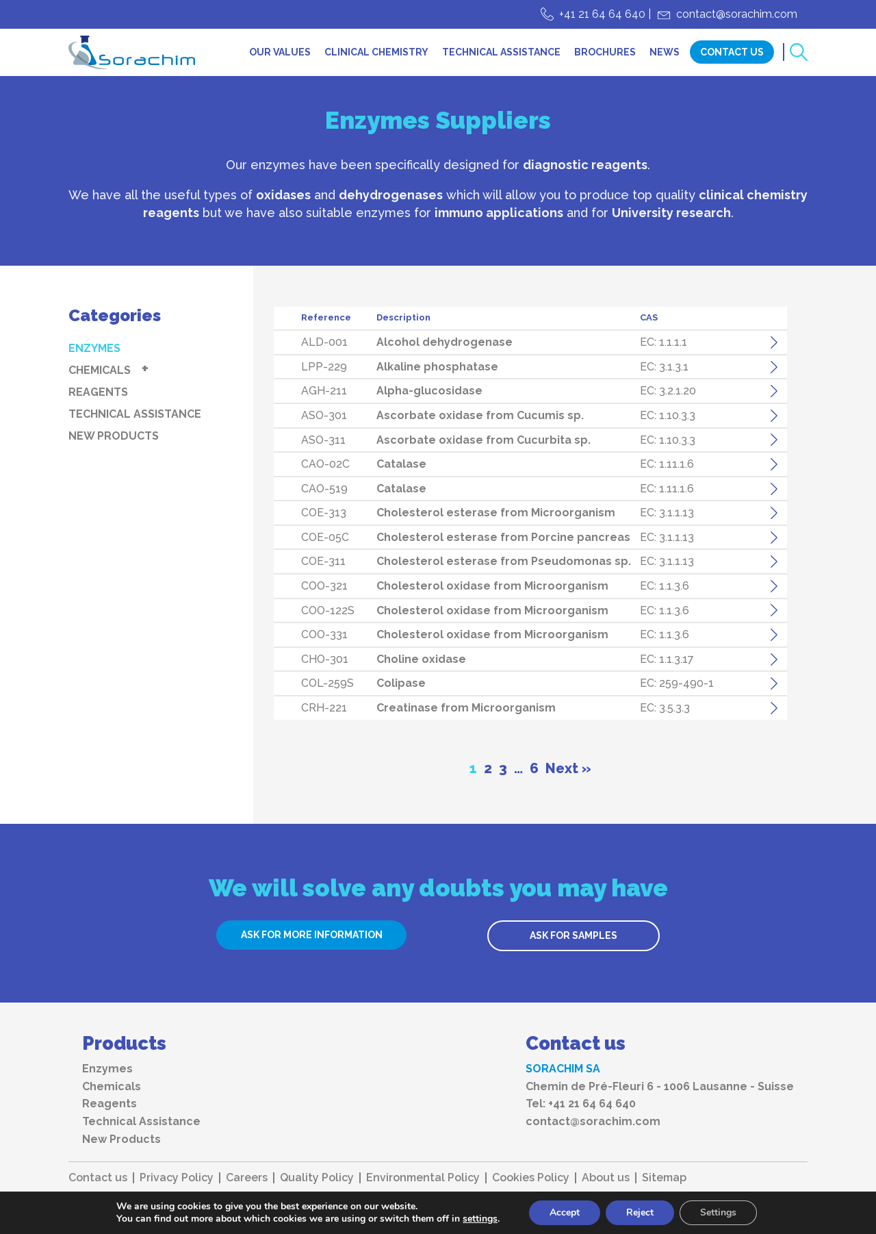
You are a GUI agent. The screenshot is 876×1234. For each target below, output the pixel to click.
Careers (247, 1177)
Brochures (605, 52)
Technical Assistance (501, 52)
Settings (718, 1212)
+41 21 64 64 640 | (605, 14)
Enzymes (94, 348)
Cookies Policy (530, 1177)
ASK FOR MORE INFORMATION (312, 934)
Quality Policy (317, 1177)
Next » (568, 768)
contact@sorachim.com (736, 14)
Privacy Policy (177, 1177)
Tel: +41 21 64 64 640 (581, 1103)
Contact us (97, 1177)
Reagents (98, 392)
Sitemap (664, 1177)
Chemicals (99, 370)
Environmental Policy (423, 1177)
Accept (565, 1212)
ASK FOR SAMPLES (573, 935)
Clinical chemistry (376, 52)
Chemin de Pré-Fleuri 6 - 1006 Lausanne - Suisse (660, 1086)
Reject (640, 1212)
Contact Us (732, 52)
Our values (280, 52)
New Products (113, 435)
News (664, 52)
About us (606, 1177)
